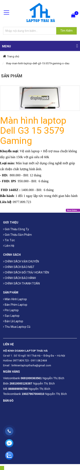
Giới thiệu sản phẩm (17, 234)
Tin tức (9, 240)
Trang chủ (13, 56)
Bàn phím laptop (15, 304)
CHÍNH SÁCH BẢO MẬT (18, 267)
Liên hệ (8, 245)
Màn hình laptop (15, 299)
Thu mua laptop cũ (16, 326)
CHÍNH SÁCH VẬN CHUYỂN (21, 261)
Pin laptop (11, 310)
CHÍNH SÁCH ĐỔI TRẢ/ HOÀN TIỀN (26, 272)
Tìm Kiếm (66, 30)
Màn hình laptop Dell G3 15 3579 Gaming (33, 130)
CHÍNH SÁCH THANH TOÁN (21, 283)
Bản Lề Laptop (13, 321)
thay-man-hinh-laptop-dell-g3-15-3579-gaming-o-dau (37, 63)
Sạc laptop (11, 315)
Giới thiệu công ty (16, 229)
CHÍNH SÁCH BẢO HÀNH (19, 278)
